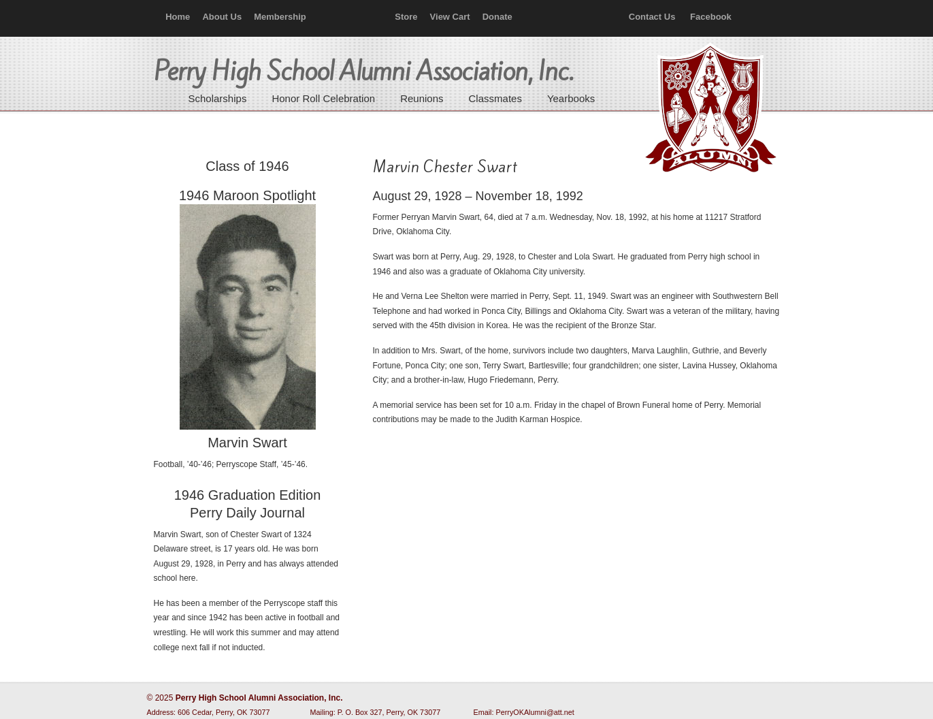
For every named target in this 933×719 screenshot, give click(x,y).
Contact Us (652, 17)
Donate (497, 17)
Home (177, 17)
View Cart (450, 17)
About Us (222, 17)
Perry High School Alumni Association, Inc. (709, 109)
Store (406, 17)
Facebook (711, 17)
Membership (280, 17)
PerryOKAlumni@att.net (535, 712)
